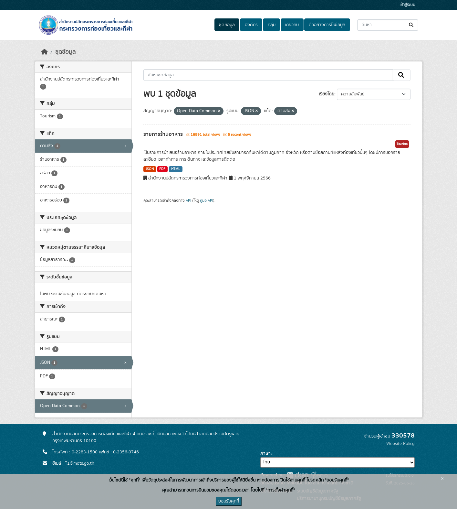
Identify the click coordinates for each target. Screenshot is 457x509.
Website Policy (400, 443)
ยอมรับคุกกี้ (228, 501)
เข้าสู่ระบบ (407, 5)
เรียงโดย (326, 94)
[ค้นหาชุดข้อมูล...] (387, 25)
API (188, 200)
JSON (150, 169)
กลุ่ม (271, 25)
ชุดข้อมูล (227, 25)
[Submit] (412, 25)
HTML (175, 169)
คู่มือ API (206, 200)
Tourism (402, 144)
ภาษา (265, 453)
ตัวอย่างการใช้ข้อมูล (327, 25)
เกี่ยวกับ (292, 25)
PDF (162, 169)
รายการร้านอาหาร (163, 134)
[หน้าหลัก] (44, 52)
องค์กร (251, 25)
